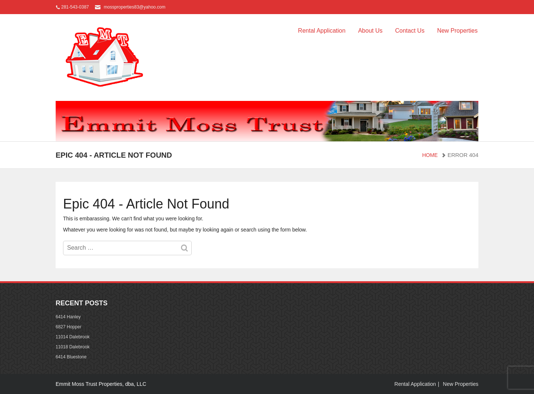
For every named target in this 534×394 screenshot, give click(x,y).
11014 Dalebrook (72, 336)
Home (430, 155)
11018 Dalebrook (72, 346)
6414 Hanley (68, 316)
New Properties (457, 30)
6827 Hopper (68, 326)
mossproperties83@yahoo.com (134, 7)
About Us (370, 30)
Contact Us (409, 30)
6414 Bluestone (71, 356)
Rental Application (322, 30)
